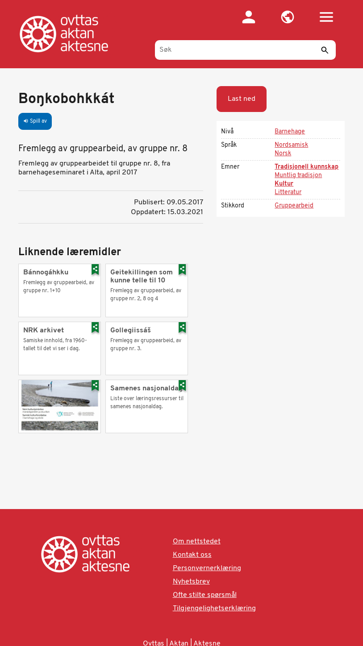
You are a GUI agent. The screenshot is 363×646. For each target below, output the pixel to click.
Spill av (35, 121)
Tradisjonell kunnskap (306, 167)
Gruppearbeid (294, 206)
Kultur (284, 184)
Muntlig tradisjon (298, 175)
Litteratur (288, 192)
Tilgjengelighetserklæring (214, 608)
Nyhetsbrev (191, 581)
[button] (287, 17)
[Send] (324, 50)
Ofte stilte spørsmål (205, 595)
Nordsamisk (291, 145)
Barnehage (290, 132)
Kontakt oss (192, 555)
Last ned (241, 99)
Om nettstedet (197, 541)
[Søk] (245, 50)
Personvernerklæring (207, 568)
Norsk (283, 153)
